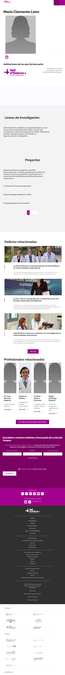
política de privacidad (39, 469)
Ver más (33, 351)
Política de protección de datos (32, 594)
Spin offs (32, 543)
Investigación (32, 521)
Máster (32, 570)
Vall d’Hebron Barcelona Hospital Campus (32, 577)
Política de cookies (32, 597)
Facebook (26, 493)
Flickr (42, 493)
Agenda (32, 561)
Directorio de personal (32, 554)
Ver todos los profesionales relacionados (32, 422)
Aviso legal (32, 590)
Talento (32, 523)
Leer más (7, 409)
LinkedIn (30, 493)
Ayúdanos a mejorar (32, 573)
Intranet (32, 575)
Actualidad (32, 563)
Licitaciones (32, 545)
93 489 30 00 (36, 501)
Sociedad (32, 533)
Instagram (34, 493)
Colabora (32, 559)
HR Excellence (32, 547)
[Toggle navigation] (62, 2)
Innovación (32, 528)
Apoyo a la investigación (32, 531)
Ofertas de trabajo (33, 557)
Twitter (22, 493)
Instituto (32, 518)
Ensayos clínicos (32, 526)
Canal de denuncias (32, 600)
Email (6, 56)
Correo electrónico (53, 451)
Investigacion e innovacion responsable (32, 540)
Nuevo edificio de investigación (32, 552)
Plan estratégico (32, 538)
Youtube (38, 493)
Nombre (32, 451)
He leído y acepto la (33, 469)
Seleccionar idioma (12, 451)
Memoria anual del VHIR (32, 568)
